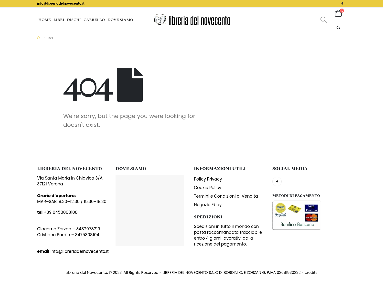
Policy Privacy (208, 179)
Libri (58, 20)
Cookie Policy (207, 188)
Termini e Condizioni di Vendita (226, 196)
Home (44, 20)
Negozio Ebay (208, 205)
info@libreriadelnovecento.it (61, 3)
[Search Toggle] (323, 20)
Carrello (94, 20)
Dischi (74, 20)
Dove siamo (120, 20)
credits (311, 272)
